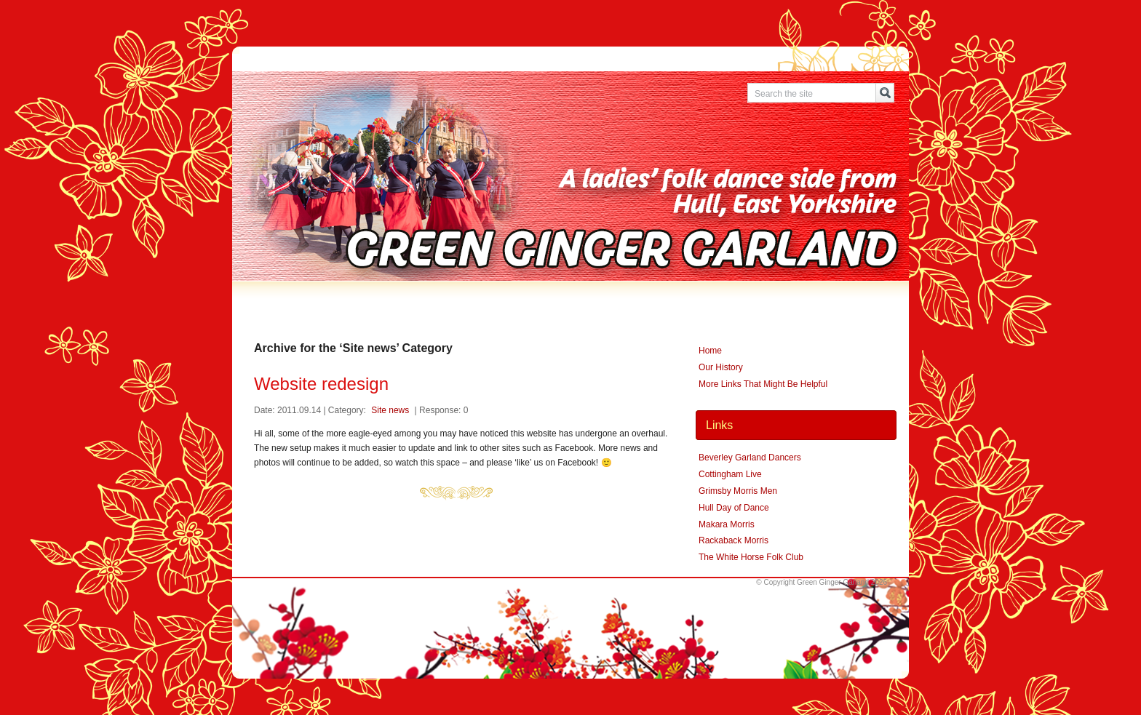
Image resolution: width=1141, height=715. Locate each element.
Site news (390, 410)
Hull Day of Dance (734, 508)
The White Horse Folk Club (751, 557)
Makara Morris (727, 524)
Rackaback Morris (733, 540)
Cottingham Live (730, 474)
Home (710, 350)
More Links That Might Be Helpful (763, 384)
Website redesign (321, 384)
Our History (721, 367)
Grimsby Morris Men (738, 491)
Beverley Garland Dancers (750, 457)
